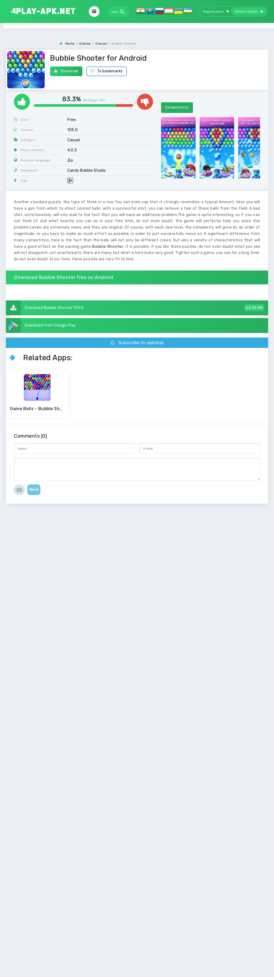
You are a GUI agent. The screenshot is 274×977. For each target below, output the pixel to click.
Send (34, 489)
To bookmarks (106, 71)
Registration (216, 11)
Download (66, 71)
